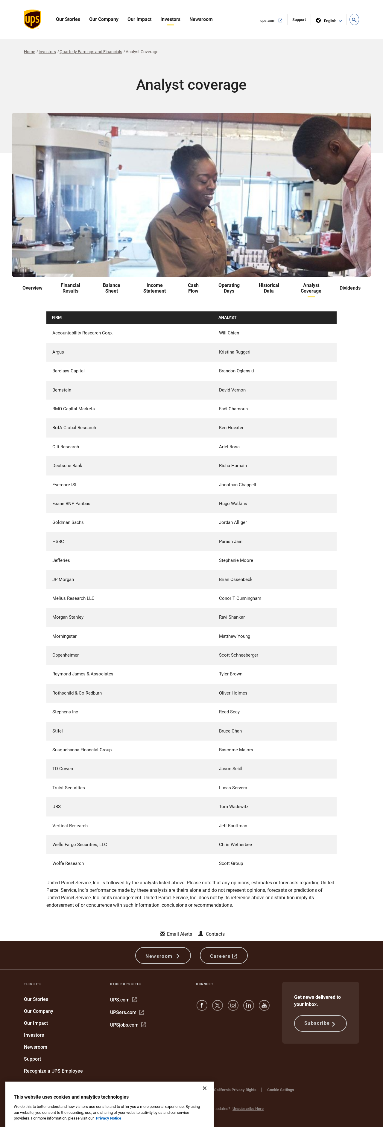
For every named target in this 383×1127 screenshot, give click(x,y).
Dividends (350, 288)
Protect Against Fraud (42, 1090)
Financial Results (70, 288)
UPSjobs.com (128, 1025)
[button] (354, 19)
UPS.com (123, 1000)
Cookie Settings (280, 1090)
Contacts (215, 934)
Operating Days (229, 288)
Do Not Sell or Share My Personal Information (62, 1095)
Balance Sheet (111, 288)
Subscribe (320, 1023)
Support (301, 21)
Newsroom (201, 19)
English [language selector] (326, 19)
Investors (170, 19)
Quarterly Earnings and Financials (91, 51)
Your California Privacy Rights (230, 1090)
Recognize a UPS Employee (53, 1071)
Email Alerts (179, 934)
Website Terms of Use (139, 1090)
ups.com (274, 20)
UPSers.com (127, 1012)
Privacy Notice (181, 1090)
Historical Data (269, 288)
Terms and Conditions (91, 1090)
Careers (223, 955)
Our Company (103, 19)
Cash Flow (193, 288)
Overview (32, 288)
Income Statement (154, 288)
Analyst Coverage (311, 288)
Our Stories (68, 19)
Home (29, 51)
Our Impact (139, 19)
